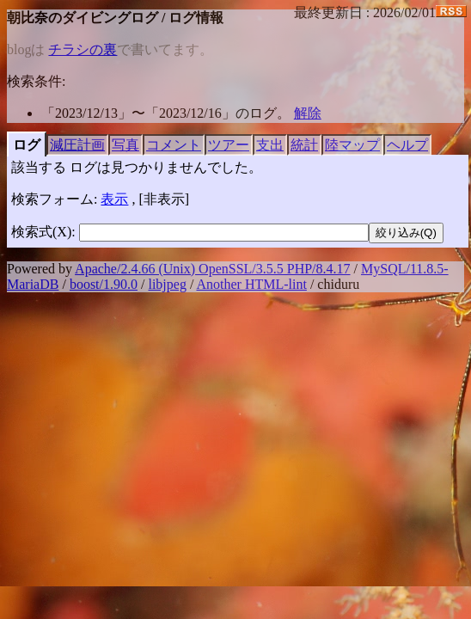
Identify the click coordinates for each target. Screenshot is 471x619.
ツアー (228, 145)
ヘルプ (407, 145)
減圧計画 (77, 145)
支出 (270, 145)
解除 (307, 113)
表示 (114, 199)
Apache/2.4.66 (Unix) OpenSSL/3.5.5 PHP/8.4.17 (212, 268)
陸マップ (352, 145)
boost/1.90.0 (104, 284)
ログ (26, 145)
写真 (125, 145)
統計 (304, 145)
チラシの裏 (82, 49)
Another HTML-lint (251, 284)
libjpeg (167, 284)
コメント (173, 145)
